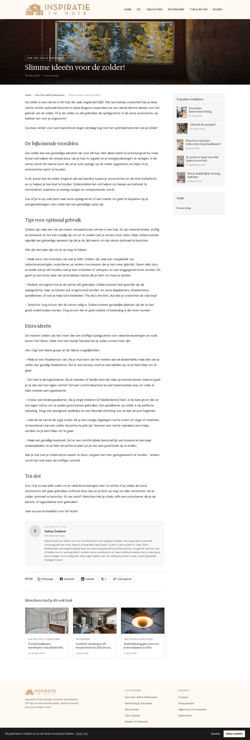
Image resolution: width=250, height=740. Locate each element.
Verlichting (154, 9)
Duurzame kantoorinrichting (200, 110)
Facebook (67, 578)
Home (127, 9)
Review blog (184, 208)
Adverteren (185, 715)
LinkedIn (87, 578)
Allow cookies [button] (234, 733)
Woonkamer (176, 9)
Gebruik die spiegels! (203, 124)
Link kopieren (122, 578)
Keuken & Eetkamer (136, 721)
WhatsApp (45, 578)
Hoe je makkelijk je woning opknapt (203, 175)
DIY (139, 9)
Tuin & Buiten (198, 9)
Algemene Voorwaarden (192, 709)
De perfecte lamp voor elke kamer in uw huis (202, 159)
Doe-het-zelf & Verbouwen (49, 95)
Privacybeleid (186, 703)
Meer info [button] (82, 733)
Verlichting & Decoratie (138, 703)
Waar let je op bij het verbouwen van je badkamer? (203, 142)
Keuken (217, 9)
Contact (183, 697)
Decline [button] (215, 733)
